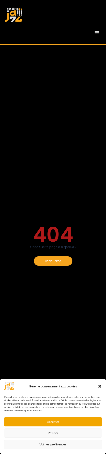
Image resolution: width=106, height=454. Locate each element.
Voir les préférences (53, 444)
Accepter (53, 422)
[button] (100, 386)
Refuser (53, 433)
